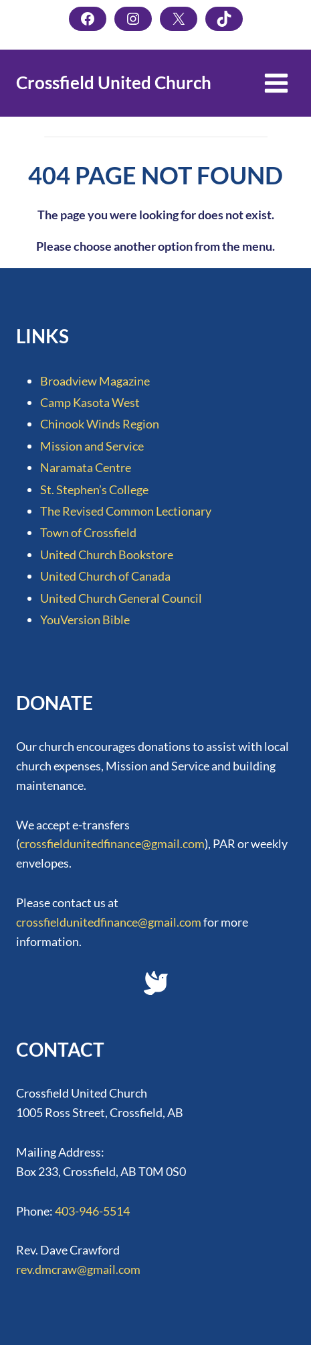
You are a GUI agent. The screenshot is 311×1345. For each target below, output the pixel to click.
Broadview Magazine (95, 380)
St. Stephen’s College (94, 489)
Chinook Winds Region (99, 423)
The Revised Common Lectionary (125, 511)
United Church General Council (121, 598)
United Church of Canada (105, 576)
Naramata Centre (85, 467)
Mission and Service (92, 445)
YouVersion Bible (85, 619)
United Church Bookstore (106, 554)
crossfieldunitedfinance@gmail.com (112, 843)
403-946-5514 (92, 1211)
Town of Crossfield (88, 532)
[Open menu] (276, 83)
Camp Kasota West (90, 402)
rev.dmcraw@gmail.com (78, 1269)
